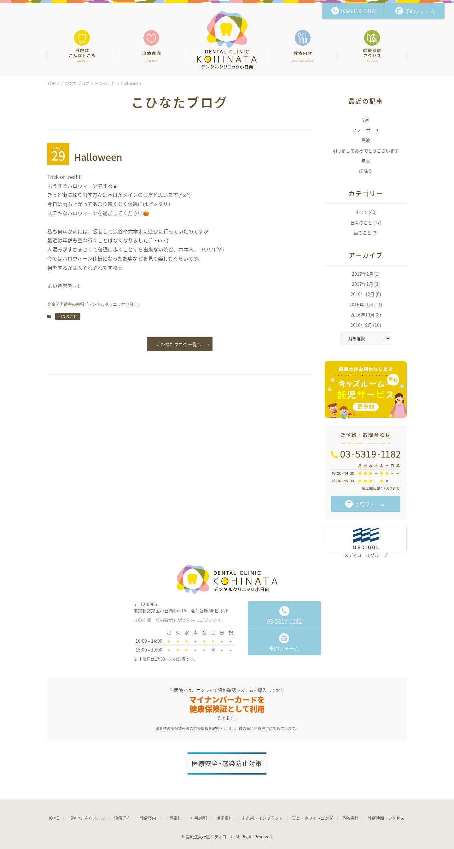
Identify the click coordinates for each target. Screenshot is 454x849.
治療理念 (122, 818)
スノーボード (365, 130)
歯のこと (362, 232)
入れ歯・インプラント (262, 818)
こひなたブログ (75, 83)
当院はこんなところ (86, 818)
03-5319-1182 (284, 616)
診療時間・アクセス (386, 818)
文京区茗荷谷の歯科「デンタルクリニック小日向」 (227, 40)
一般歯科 (173, 818)
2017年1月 (362, 284)
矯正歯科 (224, 818)
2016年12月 (363, 294)
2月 (365, 119)
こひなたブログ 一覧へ (182, 344)
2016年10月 (363, 314)
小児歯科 (199, 818)
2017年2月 (362, 274)
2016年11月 (361, 304)
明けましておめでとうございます (366, 150)
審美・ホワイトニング (312, 818)
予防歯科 (350, 818)
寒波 (365, 140)
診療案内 (148, 818)
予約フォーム (365, 504)
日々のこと (105, 83)
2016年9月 (361, 325)
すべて (361, 212)
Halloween (98, 157)
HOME (53, 818)
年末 (365, 160)
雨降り (365, 171)
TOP (51, 83)
